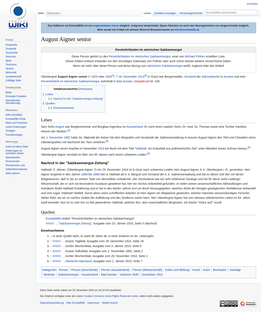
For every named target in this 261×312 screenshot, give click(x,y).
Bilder (9, 92)
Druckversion (13, 161)
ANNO (50, 223)
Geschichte (12, 52)
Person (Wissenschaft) (147, 269)
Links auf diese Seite (17, 146)
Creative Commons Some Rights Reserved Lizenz (111, 296)
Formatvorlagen (14, 134)
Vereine (10, 68)
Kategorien (49, 269)
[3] (68, 130)
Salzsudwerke (211, 76)
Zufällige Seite (13, 80)
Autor (206, 269)
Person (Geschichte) (84, 269)
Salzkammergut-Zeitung (75, 223)
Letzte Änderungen (16, 126)
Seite (41, 13)
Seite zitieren (13, 173)
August (59, 126)
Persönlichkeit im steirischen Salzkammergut (70, 81)
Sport (8, 60)
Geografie (11, 48)
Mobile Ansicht (110, 302)
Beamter (49, 274)
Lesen (147, 13)
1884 (84, 174)
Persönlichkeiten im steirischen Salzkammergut (139, 56)
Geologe (235, 269)
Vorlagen (10, 130)
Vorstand (190, 76)
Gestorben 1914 (152, 274)
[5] (249, 147)
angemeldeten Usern (106, 25)
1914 (141, 76)
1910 (101, 148)
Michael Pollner (195, 56)
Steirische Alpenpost (78, 261)
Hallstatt (141, 148)
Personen (11, 56)
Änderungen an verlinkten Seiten (15, 152)
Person (63, 269)
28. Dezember (127, 76)
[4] (107, 141)
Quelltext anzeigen (165, 13)
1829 (94, 76)
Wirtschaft (11, 72)
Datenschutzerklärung (52, 302)
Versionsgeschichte (190, 13)
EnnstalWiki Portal (15, 119)
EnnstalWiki (53, 218)
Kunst (196, 269)
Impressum (93, 302)
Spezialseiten (13, 157)
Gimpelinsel (141, 81)
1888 (96, 174)
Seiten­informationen (16, 169)
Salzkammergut (68, 274)
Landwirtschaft (13, 76)
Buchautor (220, 269)
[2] (145, 75)
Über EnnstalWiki (75, 302)
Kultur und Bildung (177, 269)
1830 (108, 76)
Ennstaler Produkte (16, 96)
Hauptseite (11, 44)
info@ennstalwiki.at (187, 29)
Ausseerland (134, 126)
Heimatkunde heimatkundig (13, 102)
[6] (148, 153)
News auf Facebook (16, 122)
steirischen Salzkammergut (164, 65)
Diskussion (53, 13)
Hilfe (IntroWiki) (14, 114)
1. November (54, 137)
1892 (67, 137)
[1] (113, 75)
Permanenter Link (15, 165)
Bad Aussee (124, 81)
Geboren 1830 (129, 274)
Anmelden (252, 3)
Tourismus (11, 64)
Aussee (228, 76)
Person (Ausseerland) (115, 269)
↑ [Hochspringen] (51, 236)
